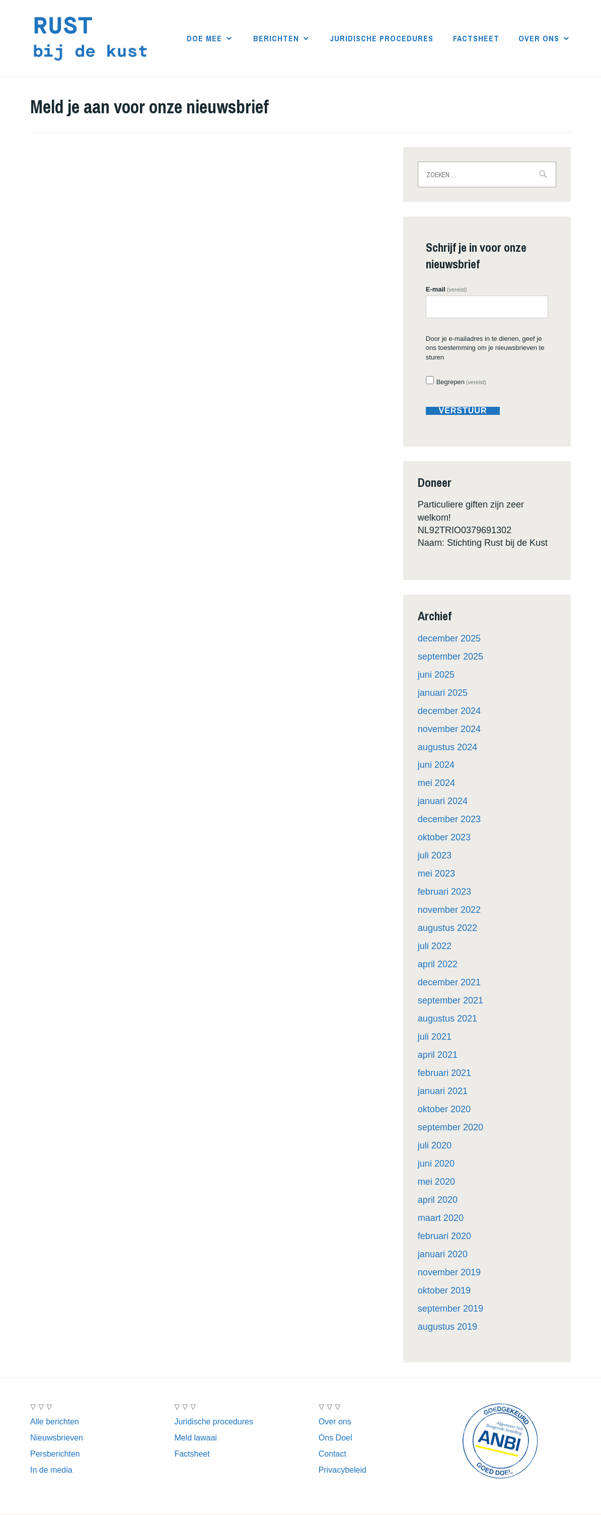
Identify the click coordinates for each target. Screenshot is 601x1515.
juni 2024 (436, 765)
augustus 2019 (447, 1327)
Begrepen (461, 382)
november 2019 (449, 1272)
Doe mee (204, 38)
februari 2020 (444, 1236)
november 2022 (449, 910)
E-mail (446, 289)
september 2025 (450, 657)
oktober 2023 (444, 837)
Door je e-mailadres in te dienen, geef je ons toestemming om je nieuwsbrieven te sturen (485, 347)
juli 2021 (435, 1037)
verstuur (462, 411)
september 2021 (450, 1000)
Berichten (276, 38)
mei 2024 (436, 783)
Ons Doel (335, 1437)
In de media (51, 1470)
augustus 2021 (447, 1019)
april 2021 (438, 1055)
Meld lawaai (195, 1437)
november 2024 (449, 729)
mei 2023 (436, 874)
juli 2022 (435, 946)
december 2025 (449, 638)
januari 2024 (443, 801)
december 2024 (449, 711)
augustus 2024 (447, 747)
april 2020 (438, 1200)
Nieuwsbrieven (56, 1437)
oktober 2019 (444, 1290)
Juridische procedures (381, 38)
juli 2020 (435, 1145)
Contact (332, 1454)
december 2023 (449, 819)
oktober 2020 (444, 1109)
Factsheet (476, 38)
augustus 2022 (447, 928)
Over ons (538, 38)
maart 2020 (441, 1218)
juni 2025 (436, 675)
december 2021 (449, 982)
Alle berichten (54, 1421)
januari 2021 (443, 1091)
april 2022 (438, 964)
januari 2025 (443, 693)
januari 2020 (443, 1254)
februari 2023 (444, 892)
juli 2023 (435, 855)
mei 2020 (436, 1182)
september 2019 (450, 1309)
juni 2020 (436, 1164)
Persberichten (55, 1454)
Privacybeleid (342, 1470)
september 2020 (450, 1127)
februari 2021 (444, 1073)
